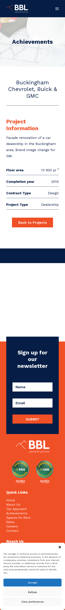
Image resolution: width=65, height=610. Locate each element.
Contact (12, 530)
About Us (13, 504)
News (10, 522)
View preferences (32, 601)
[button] (60, 547)
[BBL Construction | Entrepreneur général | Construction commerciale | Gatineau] (17, 9)
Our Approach (16, 509)
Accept (32, 582)
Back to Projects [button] (32, 222)
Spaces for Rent (18, 517)
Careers (12, 526)
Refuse (32, 592)
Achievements (16, 513)
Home (10, 500)
